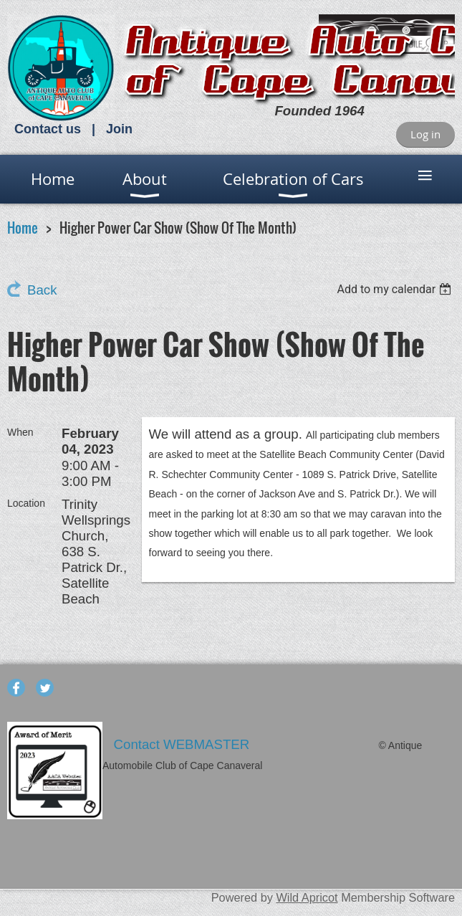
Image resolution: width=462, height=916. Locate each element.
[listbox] (396, 289)
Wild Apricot (306, 897)
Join (119, 129)
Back (42, 289)
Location (26, 503)
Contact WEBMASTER (184, 744)
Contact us (47, 129)
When (20, 432)
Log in (425, 134)
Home (22, 227)
